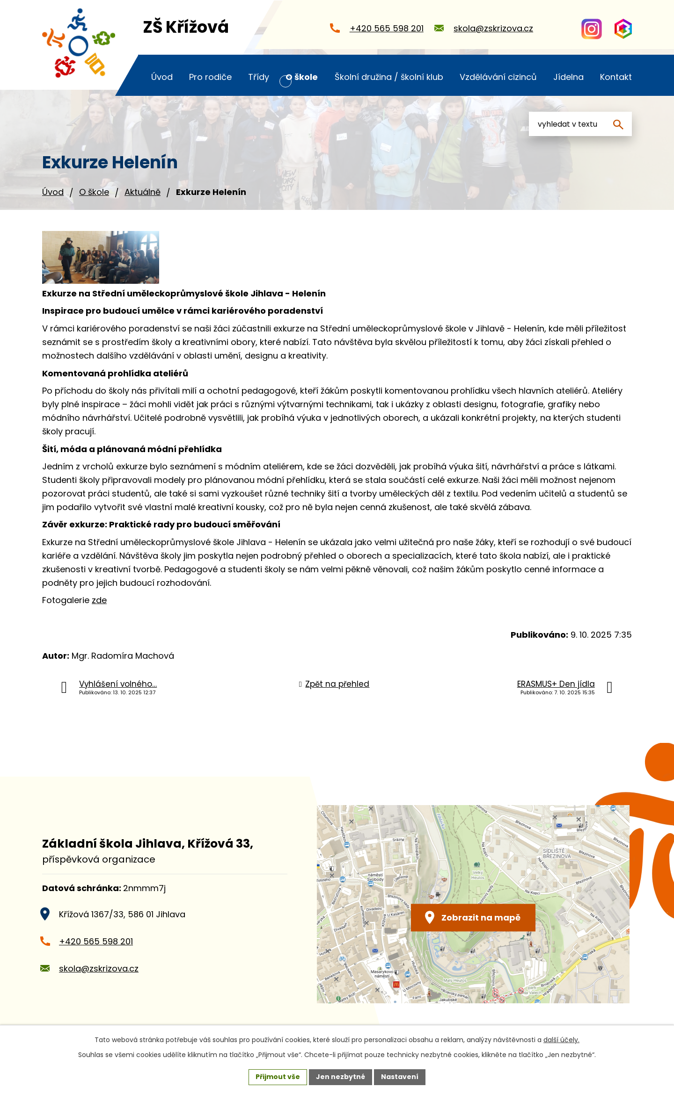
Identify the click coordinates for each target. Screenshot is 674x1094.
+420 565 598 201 (96, 941)
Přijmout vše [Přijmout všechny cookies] (278, 1076)
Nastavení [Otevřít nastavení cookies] (399, 1076)
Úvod (53, 192)
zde (99, 600)
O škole (94, 192)
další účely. (561, 1039)
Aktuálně (143, 192)
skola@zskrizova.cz (99, 968)
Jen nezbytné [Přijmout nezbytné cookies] (340, 1076)
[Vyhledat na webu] (580, 124)
